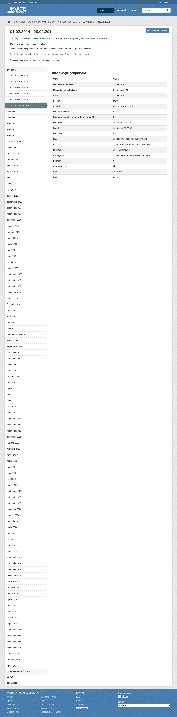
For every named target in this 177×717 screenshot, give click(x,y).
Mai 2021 (11, 322)
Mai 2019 (11, 178)
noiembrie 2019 (14, 214)
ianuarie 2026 (13, 654)
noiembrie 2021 (14, 358)
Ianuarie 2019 (13, 153)
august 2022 (12, 413)
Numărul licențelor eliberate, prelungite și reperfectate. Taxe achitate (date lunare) (52, 54)
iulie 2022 (11, 407)
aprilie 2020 (12, 244)
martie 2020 (12, 238)
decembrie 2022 (14, 437)
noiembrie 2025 (14, 642)
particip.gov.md (13, 708)
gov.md (10, 697)
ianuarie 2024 (13, 515)
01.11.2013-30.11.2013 (17, 93)
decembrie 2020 (14, 292)
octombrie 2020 (14, 280)
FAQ (78, 697)
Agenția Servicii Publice (41, 21)
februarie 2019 (13, 160)
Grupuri (133, 10)
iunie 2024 (11, 545)
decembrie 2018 (14, 147)
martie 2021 (12, 310)
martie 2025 (12, 593)
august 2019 (12, 196)
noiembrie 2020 (14, 286)
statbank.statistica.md (50, 712)
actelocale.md (13, 712)
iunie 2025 (11, 611)
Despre (80, 693)
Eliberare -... (12, 111)
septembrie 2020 (14, 274)
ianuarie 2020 (13, 226)
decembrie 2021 (14, 364)
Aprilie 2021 (12, 316)
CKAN (123, 696)
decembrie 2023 (14, 509)
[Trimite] (167, 10)
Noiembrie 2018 (14, 141)
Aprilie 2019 (12, 172)
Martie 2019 (12, 166)
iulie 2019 (11, 190)
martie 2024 (12, 521)
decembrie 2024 (14, 575)
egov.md (10, 700)
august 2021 (12, 340)
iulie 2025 (11, 617)
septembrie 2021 (14, 346)
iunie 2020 (11, 256)
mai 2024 (11, 533)
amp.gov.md (46, 708)
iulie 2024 (11, 539)
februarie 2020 (13, 232)
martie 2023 (12, 455)
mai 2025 (11, 605)
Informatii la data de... (16, 334)
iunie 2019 (11, 184)
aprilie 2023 (12, 461)
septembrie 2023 (14, 491)
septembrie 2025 (14, 629)
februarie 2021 (13, 304)
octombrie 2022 (14, 425)
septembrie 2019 (14, 202)
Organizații (121, 10)
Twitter (11, 677)
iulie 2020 (11, 262)
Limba (121, 702)
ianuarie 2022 (13, 370)
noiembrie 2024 (14, 569)
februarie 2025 (13, 587)
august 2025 (12, 623)
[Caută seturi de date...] (156, 10)
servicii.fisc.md (47, 704)
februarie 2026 (13, 660)
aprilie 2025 (12, 599)
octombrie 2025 (14, 636)
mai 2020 (11, 250)
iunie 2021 (11, 328)
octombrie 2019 (14, 208)
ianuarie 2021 (13, 298)
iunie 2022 (11, 401)
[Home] (9, 21)
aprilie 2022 (12, 388)
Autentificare (163, 2)
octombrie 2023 (14, 497)
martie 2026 (12, 666)
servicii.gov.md (13, 704)
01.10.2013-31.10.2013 (17, 87)
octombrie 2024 (14, 563)
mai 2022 (11, 395)
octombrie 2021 (14, 352)
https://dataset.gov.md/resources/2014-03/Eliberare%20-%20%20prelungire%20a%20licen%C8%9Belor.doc (63, 38)
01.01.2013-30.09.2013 (17, 75)
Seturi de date (105, 10)
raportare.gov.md (48, 697)
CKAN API (81, 700)
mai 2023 (11, 467)
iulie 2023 (11, 479)
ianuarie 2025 (13, 581)
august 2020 (12, 268)
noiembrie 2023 (14, 503)
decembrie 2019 (14, 220)
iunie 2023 (11, 473)
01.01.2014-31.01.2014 (17, 81)
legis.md (44, 700)
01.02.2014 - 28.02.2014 (96, 21)
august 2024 (12, 551)
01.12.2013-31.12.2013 (17, 99)
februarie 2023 (13, 449)
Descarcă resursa (157, 30)
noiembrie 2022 (14, 431)
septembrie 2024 (14, 557)
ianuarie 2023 (13, 443)
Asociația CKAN (83, 704)
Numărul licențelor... (69, 21)
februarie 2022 (13, 376)
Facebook (12, 683)
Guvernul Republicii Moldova (22, 2)
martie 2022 (12, 382)
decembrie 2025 (14, 648)
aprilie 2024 (12, 527)
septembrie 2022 (14, 419)
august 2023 (12, 485)
